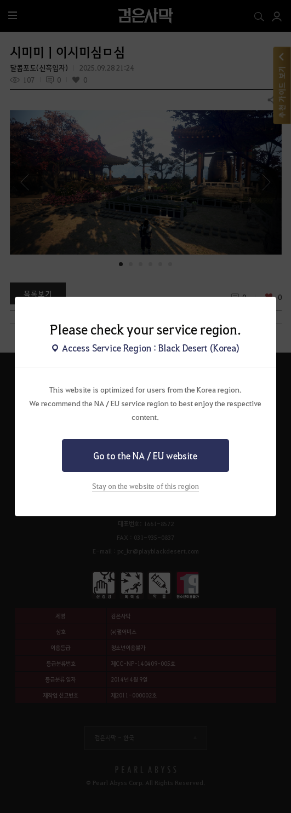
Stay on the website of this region (145, 486)
